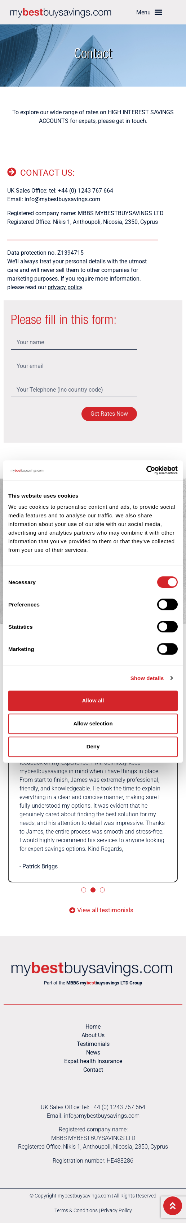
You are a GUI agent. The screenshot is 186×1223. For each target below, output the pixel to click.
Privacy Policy (116, 1210)
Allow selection (92, 723)
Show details (147, 678)
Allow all (93, 700)
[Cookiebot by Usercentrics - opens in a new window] (146, 470)
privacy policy (65, 287)
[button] (149, 12)
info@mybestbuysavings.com (62, 199)
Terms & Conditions (76, 1210)
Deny (93, 746)
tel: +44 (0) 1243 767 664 (81, 190)
